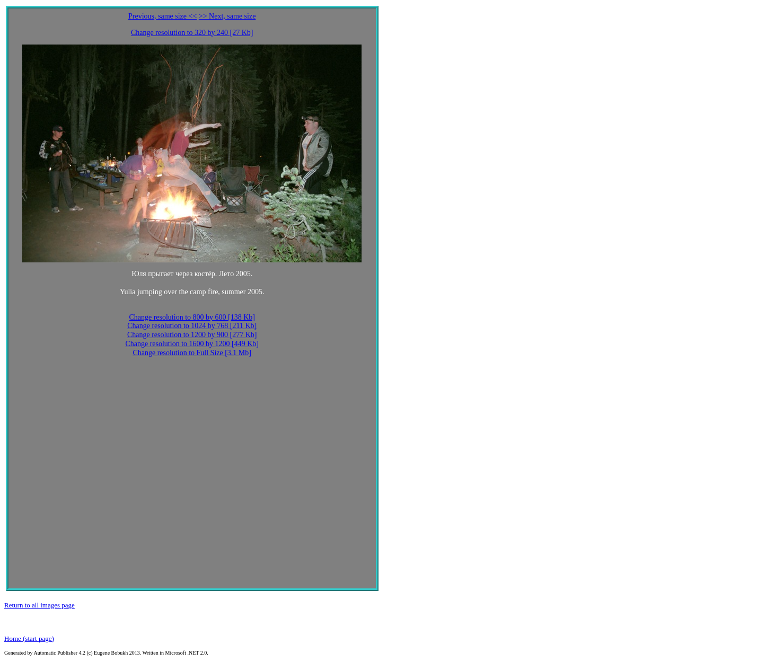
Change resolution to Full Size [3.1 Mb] (192, 353)
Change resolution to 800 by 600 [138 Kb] (192, 317)
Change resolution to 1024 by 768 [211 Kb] (192, 326)
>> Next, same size (227, 16)
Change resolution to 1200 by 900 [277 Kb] (192, 335)
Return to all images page (39, 605)
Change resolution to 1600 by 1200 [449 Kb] (192, 344)
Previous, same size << (162, 16)
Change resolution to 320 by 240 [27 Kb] (192, 33)
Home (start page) (29, 638)
